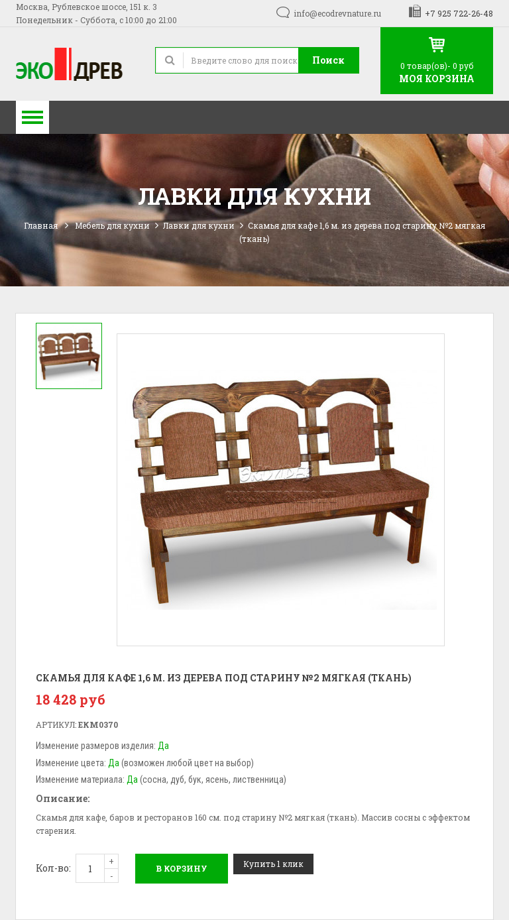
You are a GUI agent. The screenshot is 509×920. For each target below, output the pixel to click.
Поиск (328, 60)
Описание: (62, 798)
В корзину (181, 868)
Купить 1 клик (273, 863)
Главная (41, 225)
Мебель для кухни (112, 225)
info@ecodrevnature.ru (337, 13)
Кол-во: (53, 868)
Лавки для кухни (199, 225)
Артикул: (56, 724)
